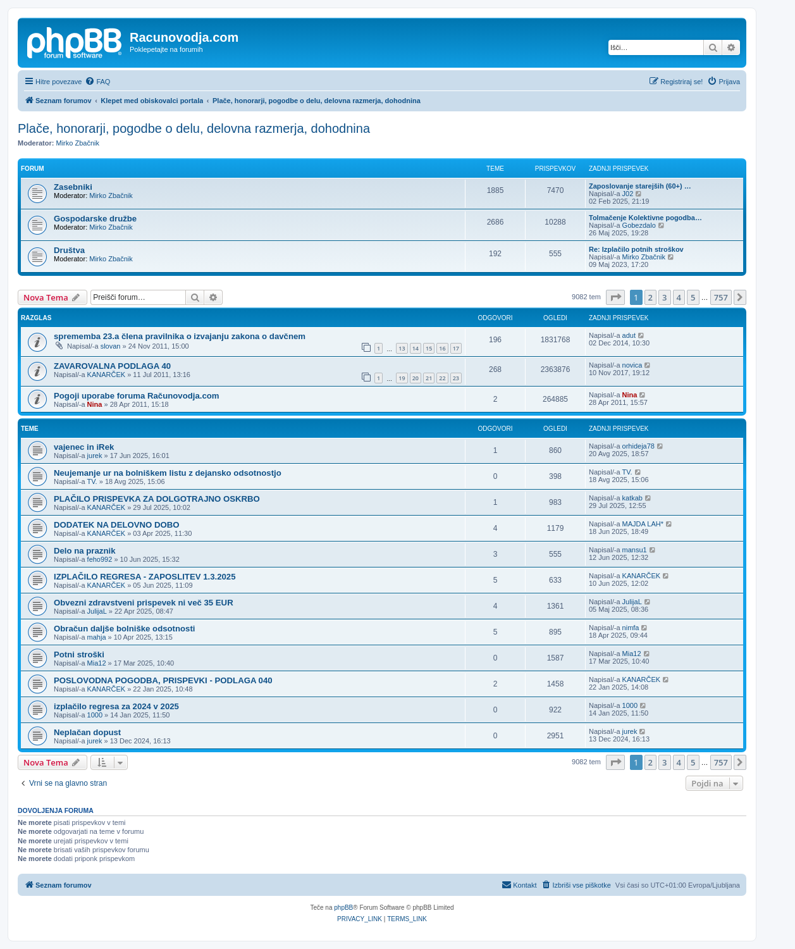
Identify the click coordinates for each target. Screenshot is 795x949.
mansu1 (634, 550)
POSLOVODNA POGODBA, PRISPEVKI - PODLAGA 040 (163, 680)
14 (415, 348)
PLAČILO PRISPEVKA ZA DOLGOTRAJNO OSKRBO (157, 499)
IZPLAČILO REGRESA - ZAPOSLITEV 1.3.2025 (145, 576)
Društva (69, 250)
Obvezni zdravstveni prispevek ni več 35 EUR (143, 602)
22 (442, 378)
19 (401, 378)
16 (442, 348)
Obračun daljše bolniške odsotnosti (124, 628)
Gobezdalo (639, 225)
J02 (628, 193)
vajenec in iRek (84, 447)
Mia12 (96, 663)
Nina (94, 404)
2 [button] (650, 297)
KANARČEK (106, 374)
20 (415, 378)
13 (401, 348)
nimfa (630, 627)
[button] (615, 297)
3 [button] (664, 297)
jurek (94, 455)
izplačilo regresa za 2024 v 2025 (116, 706)
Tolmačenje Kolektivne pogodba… (645, 217)
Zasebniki (73, 187)
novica (632, 365)
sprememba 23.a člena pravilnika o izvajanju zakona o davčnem (179, 336)
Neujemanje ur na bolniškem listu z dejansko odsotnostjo (167, 473)
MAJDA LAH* (642, 524)
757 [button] (721, 297)
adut (629, 335)
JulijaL (97, 611)
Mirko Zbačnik (77, 143)
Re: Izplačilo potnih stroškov (636, 249)
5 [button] (693, 297)
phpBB (343, 907)
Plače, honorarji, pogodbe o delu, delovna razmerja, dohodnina (194, 128)
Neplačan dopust (87, 732)
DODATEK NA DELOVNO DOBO (117, 525)
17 (456, 348)
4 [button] (679, 297)
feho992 (100, 559)
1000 (94, 715)
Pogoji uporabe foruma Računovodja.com (136, 395)
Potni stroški (79, 654)
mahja (96, 637)
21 (429, 378)
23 (456, 378)
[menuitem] (97, 81)
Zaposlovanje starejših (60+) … (640, 186)
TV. (92, 481)
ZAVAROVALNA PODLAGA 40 (112, 366)
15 (429, 348)
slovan (111, 346)
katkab (632, 498)
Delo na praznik (84, 550)
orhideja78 (638, 446)
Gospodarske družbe (95, 218)
